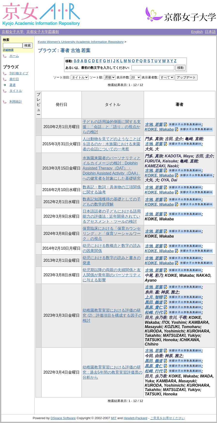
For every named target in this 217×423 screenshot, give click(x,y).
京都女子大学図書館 (42, 32)
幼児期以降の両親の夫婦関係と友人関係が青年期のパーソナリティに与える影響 (112, 275)
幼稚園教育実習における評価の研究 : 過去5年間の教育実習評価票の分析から (112, 372)
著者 (12, 85)
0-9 (76, 61)
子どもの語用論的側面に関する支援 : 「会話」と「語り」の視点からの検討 (112, 127)
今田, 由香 (154, 356)
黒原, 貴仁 (154, 307)
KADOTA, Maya (179, 156)
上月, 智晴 (154, 297)
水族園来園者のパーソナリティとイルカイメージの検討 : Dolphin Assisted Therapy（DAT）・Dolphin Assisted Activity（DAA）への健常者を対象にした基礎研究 (112, 168)
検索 (6, 40)
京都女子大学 (13, 32)
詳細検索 (8, 49)
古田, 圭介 (173, 139)
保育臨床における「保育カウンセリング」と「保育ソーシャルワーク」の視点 (112, 233)
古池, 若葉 (154, 125)
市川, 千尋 (177, 317)
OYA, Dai (169, 180)
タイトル (15, 90)
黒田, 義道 (154, 302)
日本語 (210, 32)
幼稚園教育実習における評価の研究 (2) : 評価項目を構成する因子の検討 (112, 315)
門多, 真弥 (154, 139)
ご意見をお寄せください (167, 418)
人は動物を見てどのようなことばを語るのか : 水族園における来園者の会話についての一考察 (112, 144)
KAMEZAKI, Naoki (161, 166)
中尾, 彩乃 (154, 275)
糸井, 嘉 (152, 292)
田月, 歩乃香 (155, 317)
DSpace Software (63, 418)
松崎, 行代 (154, 312)
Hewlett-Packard (135, 418)
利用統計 (15, 101)
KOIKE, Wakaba (159, 129)
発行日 (14, 79)
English (197, 32)
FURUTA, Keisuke (161, 161)
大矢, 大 (152, 149)
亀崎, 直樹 (193, 139)
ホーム (14, 56)
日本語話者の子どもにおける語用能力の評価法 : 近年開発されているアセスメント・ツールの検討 (112, 216)
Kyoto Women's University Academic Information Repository (81, 42)
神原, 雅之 (169, 292)
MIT (113, 418)
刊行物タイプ (18, 73)
